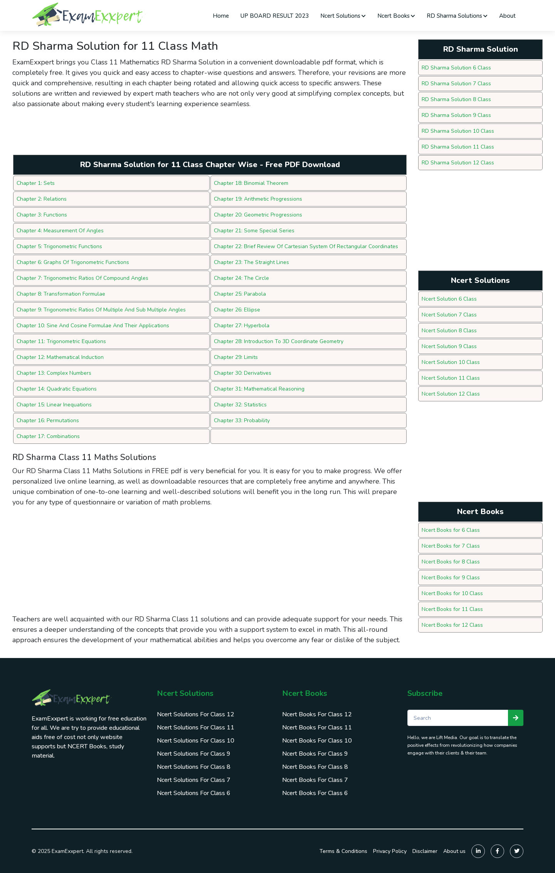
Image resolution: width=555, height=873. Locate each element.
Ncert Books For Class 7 (315, 780)
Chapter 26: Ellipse (237, 309)
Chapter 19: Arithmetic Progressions (258, 199)
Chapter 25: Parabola (240, 294)
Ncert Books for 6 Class (451, 530)
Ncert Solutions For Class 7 (193, 780)
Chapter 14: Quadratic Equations (57, 389)
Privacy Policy (390, 851)
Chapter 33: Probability (242, 420)
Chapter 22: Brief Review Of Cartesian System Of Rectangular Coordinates (306, 246)
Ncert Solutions (343, 16)
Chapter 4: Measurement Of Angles (60, 230)
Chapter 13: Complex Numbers (54, 373)
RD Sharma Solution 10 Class (458, 131)
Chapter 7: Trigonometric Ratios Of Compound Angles (82, 278)
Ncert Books (396, 16)
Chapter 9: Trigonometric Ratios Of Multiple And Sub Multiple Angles (101, 309)
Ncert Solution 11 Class (451, 378)
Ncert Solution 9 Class (449, 346)
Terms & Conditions (343, 851)
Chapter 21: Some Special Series (254, 230)
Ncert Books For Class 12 (317, 714)
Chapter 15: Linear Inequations (54, 404)
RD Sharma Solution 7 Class (456, 83)
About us (454, 851)
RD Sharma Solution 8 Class (456, 99)
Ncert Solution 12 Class (451, 394)
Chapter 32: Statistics (240, 404)
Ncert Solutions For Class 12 (195, 714)
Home (221, 16)
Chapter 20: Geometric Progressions (258, 214)
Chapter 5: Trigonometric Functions (59, 246)
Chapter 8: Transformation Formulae (61, 294)
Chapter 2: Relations (42, 199)
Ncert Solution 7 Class (449, 314)
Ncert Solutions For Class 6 (193, 793)
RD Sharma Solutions (457, 16)
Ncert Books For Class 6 (315, 793)
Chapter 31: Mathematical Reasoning (259, 389)
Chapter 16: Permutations (48, 420)
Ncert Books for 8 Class (451, 561)
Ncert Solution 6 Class (449, 299)
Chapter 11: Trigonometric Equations (61, 341)
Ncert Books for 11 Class (452, 609)
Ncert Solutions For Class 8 (193, 767)
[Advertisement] (152, 134)
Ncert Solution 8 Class (449, 330)
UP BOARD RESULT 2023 (274, 16)
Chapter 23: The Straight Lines (251, 262)
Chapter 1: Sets (36, 183)
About (507, 16)
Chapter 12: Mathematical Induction (60, 357)
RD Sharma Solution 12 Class (458, 162)
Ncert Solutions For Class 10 (195, 740)
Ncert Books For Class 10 (317, 740)
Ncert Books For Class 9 (315, 753)
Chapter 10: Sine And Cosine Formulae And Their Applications (93, 325)
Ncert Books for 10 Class (452, 593)
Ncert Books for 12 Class (452, 625)
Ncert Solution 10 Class (451, 362)
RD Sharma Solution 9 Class (456, 115)
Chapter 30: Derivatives (242, 373)
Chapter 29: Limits (236, 357)
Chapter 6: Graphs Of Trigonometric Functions (73, 262)
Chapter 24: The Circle (241, 278)
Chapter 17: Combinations (48, 436)
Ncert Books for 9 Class (451, 577)
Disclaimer (424, 851)
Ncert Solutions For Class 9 (193, 753)
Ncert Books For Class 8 (315, 767)
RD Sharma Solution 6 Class (456, 67)
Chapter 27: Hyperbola (241, 325)
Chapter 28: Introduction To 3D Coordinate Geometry (278, 341)
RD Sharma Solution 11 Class (458, 147)
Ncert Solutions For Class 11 (195, 727)
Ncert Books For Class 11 (317, 727)
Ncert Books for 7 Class (451, 546)
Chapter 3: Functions (42, 214)
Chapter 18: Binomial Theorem (251, 183)
